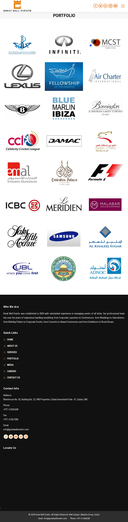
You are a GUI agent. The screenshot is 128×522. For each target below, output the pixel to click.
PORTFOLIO (13, 358)
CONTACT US (13, 377)
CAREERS (11, 371)
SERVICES (12, 352)
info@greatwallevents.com (16, 429)
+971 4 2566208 (10, 409)
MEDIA (10, 365)
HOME (10, 339)
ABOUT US (12, 346)
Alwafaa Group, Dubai (90, 514)
